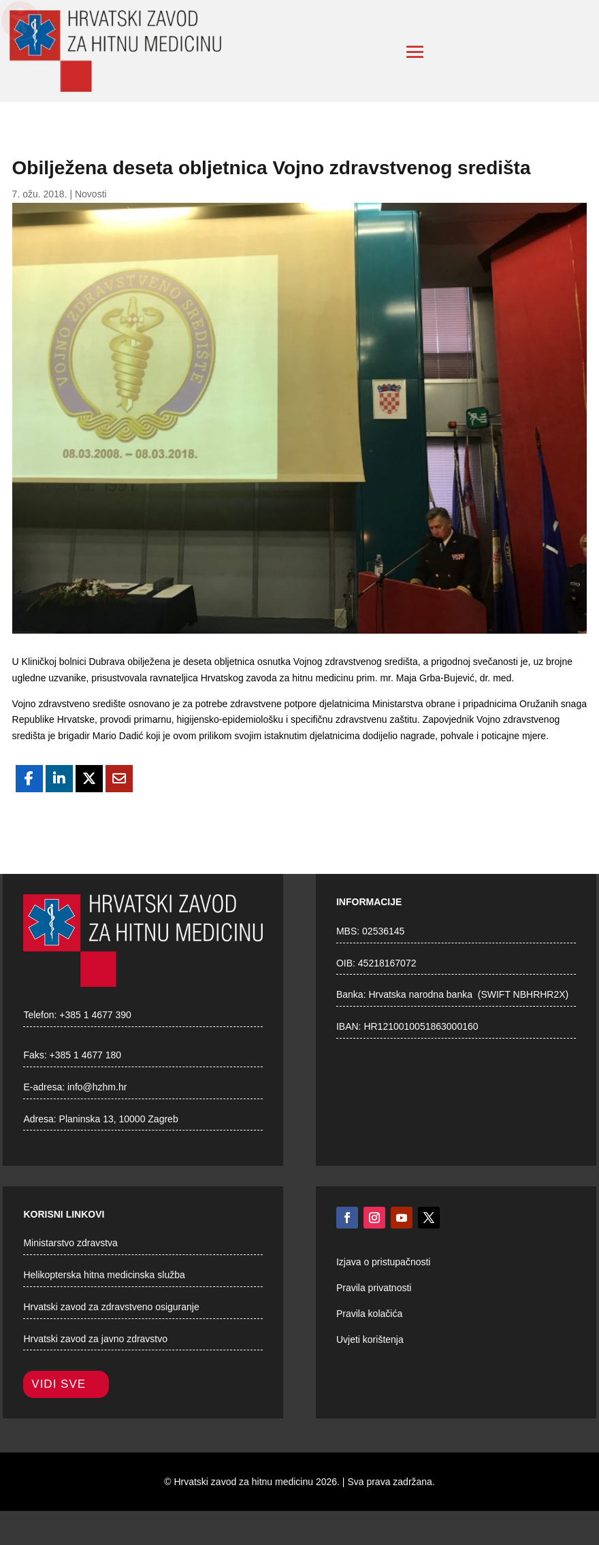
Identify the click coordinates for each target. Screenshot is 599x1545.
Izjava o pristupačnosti (383, 1261)
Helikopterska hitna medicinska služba (103, 1274)
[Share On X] (89, 778)
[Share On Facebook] (29, 778)
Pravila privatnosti (374, 1287)
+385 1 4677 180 (86, 1055)
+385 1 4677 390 (95, 1014)
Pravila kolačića (369, 1313)
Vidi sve (58, 1384)
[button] (415, 51)
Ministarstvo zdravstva (70, 1242)
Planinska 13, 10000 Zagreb (118, 1118)
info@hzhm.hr (97, 1087)
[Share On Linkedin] (59, 778)
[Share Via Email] (119, 778)
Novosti (91, 194)
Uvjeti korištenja (370, 1339)
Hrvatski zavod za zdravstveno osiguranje (111, 1306)
